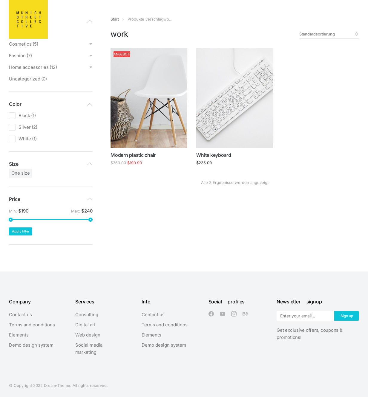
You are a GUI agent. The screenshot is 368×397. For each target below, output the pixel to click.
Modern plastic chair (133, 155)
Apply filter (20, 231)
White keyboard (213, 155)
